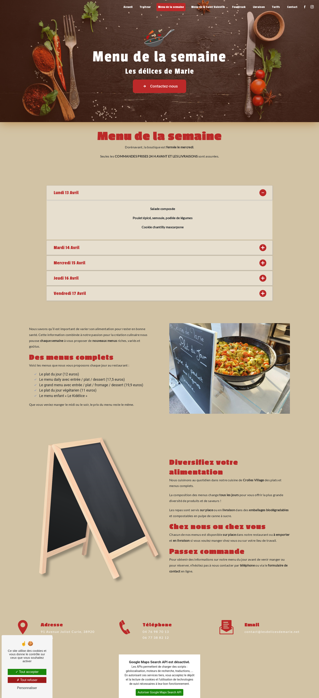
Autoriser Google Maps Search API (159, 692)
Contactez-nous (159, 86)
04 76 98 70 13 (156, 642)
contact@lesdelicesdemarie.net (272, 621)
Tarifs (276, 7)
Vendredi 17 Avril (159, 293)
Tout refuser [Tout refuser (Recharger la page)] (27, 680)
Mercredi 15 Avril (159, 263)
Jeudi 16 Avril (159, 278)
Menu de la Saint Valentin (208, 7)
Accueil (127, 7)
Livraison (259, 7)
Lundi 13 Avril (159, 192)
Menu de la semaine (171, 7)
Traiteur (145, 7)
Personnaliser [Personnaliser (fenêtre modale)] (27, 688)
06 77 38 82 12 (156, 648)
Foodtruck (239, 7)
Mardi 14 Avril (159, 247)
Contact (292, 7)
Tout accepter (26, 672)
